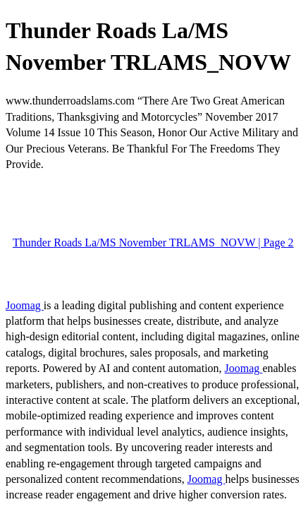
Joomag (25, 305)
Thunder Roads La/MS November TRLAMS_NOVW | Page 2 (153, 242)
